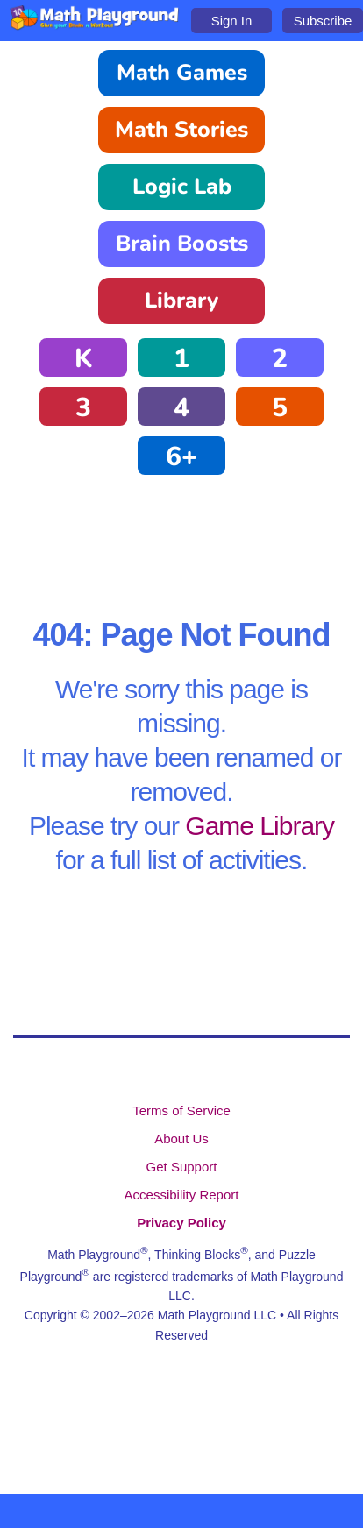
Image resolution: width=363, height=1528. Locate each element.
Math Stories (181, 130)
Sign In (232, 20)
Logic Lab (181, 187)
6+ (181, 457)
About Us (181, 1138)
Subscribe (323, 20)
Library (181, 300)
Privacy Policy (181, 1222)
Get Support (181, 1166)
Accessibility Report (182, 1194)
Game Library (259, 825)
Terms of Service (181, 1110)
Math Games (182, 73)
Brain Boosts (182, 243)
